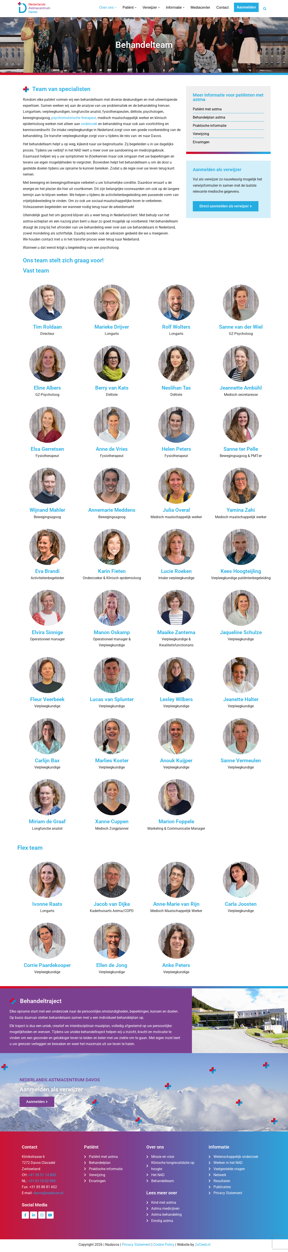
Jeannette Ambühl (241, 388)
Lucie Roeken (176, 571)
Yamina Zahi (241, 510)
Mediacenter (200, 7)
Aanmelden (246, 7)
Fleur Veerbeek (47, 699)
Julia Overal (176, 510)
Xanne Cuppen (112, 822)
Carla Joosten (241, 904)
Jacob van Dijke (112, 904)
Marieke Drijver (112, 327)
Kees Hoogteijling (241, 571)
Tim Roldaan (47, 327)
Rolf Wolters (176, 327)
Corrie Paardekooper (47, 965)
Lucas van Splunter (112, 699)
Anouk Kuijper (176, 761)
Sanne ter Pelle (241, 449)
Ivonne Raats (47, 904)
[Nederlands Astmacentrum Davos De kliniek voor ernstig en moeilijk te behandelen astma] (34, 7)
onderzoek (89, 124)
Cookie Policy (163, 1244)
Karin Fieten (112, 571)
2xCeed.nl (202, 1244)
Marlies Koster (112, 761)
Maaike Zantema (176, 632)
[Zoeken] (264, 8)
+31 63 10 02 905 (42, 1181)
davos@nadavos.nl (48, 1193)
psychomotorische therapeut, (74, 118)
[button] (115, 7)
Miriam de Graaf (47, 822)
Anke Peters (176, 965)
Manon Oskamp (112, 632)
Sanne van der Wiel (241, 327)
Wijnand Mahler (47, 510)
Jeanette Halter (240, 699)
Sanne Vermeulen (241, 761)
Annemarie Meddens (111, 510)
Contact (222, 7)
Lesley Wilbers (176, 699)
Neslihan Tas (176, 388)
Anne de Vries (112, 449)
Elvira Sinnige (47, 632)
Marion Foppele (176, 822)
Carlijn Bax (47, 761)
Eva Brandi (47, 571)
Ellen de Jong (111, 965)
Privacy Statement (136, 1244)
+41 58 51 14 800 (42, 1175)
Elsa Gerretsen (47, 449)
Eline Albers (47, 388)
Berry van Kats (112, 388)
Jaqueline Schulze (241, 632)
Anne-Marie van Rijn (176, 904)
